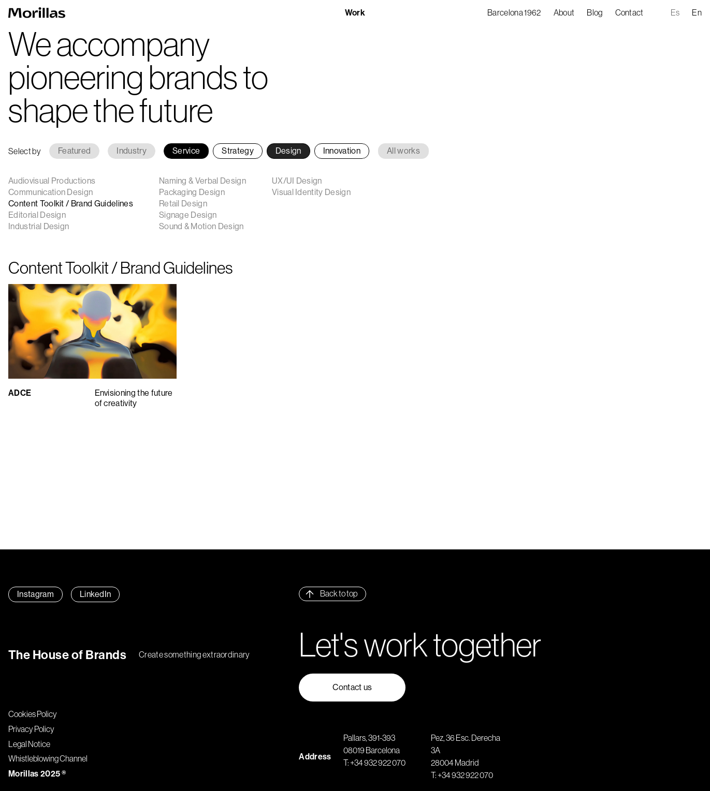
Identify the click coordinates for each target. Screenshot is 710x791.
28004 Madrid (455, 762)
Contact (629, 12)
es (675, 12)
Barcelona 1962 (514, 12)
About (564, 12)
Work (355, 12)
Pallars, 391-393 (369, 738)
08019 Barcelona (371, 750)
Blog (594, 12)
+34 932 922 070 (377, 762)
